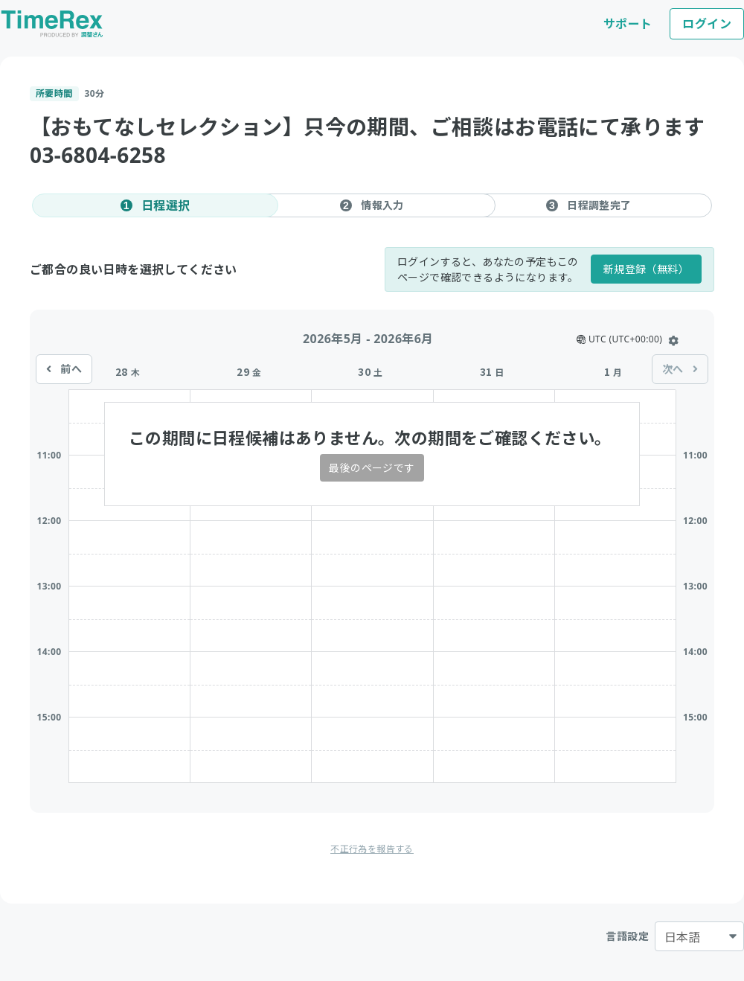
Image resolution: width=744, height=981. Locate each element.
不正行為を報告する (372, 849)
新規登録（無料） (646, 269)
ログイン (706, 24)
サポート (627, 24)
